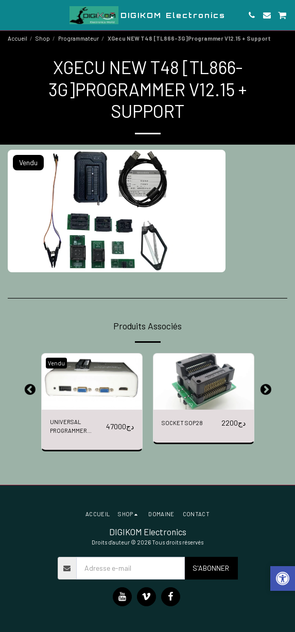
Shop (43, 38)
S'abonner (211, 568)
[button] (11, 15)
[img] (92, 382)
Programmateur (78, 38)
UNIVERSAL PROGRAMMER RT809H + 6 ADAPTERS (68, 426)
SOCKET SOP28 (182, 422)
